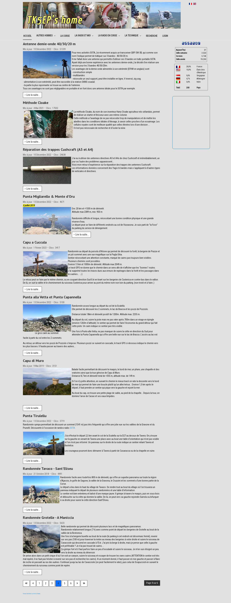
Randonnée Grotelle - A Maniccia (48, 517)
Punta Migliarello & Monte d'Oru (49, 196)
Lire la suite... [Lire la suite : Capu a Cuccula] (32, 289)
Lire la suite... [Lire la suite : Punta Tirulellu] (32, 460)
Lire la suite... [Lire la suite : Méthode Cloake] (32, 141)
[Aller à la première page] (26, 583)
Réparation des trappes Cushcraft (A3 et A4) (58, 149)
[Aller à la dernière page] (84, 583)
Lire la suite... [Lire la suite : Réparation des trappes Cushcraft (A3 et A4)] (32, 188)
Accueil (27, 36)
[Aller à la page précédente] (33, 583)
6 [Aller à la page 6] (71, 583)
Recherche (151, 36)
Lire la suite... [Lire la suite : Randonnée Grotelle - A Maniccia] (32, 572)
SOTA (72, 428)
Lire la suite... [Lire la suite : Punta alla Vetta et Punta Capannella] (32, 352)
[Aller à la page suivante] (77, 583)
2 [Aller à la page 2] (45, 583)
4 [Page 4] (58, 583)
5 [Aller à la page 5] (64, 583)
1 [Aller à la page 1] (39, 583)
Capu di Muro (33, 360)
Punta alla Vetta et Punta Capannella (52, 297)
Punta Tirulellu (34, 415)
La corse (65, 36)
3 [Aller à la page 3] (52, 583)
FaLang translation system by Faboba (31, 593)
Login (165, 36)
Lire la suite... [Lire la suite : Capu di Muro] (32, 408)
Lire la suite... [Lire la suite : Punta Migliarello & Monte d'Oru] (81, 234)
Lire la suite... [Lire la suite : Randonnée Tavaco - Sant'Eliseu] (32, 509)
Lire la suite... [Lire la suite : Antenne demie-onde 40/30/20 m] (32, 94)
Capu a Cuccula (35, 242)
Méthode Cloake (35, 102)
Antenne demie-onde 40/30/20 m (49, 44)
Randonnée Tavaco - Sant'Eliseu (48, 468)
